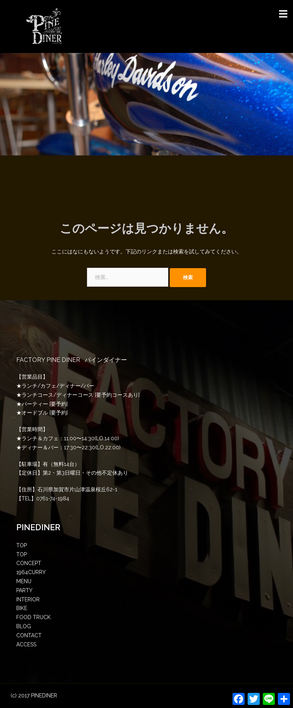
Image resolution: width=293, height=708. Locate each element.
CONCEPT (28, 563)
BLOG (23, 626)
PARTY (24, 590)
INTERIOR (28, 599)
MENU (23, 581)
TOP (21, 545)
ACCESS (26, 644)
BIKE (21, 608)
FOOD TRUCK (33, 617)
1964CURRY (31, 572)
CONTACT (29, 635)
